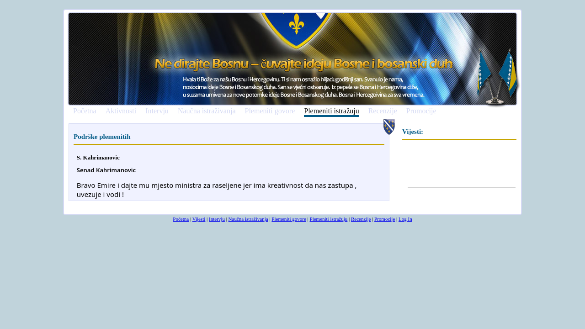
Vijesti (199, 219)
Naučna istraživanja (207, 111)
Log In (405, 219)
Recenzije (382, 111)
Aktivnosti (121, 111)
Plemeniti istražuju (331, 111)
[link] (106, 170)
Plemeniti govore (270, 111)
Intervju (157, 111)
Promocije (421, 111)
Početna (84, 111)
